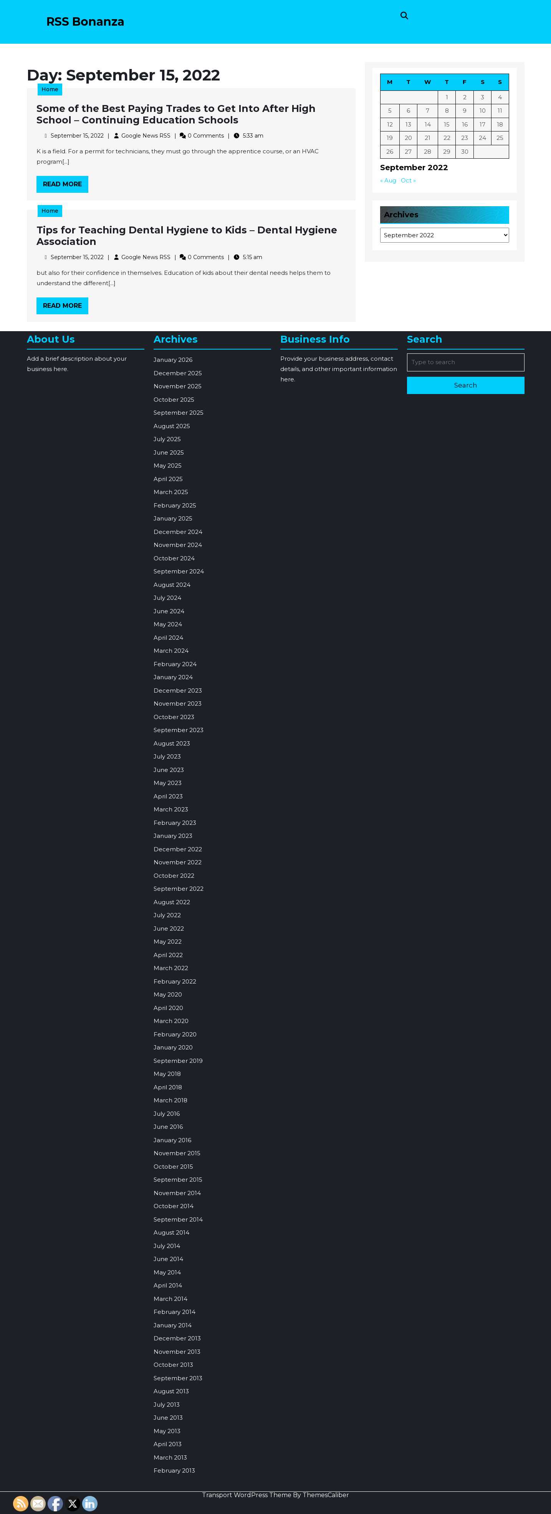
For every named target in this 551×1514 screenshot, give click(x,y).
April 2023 (168, 1058)
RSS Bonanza (85, 22)
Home (57, 92)
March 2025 (171, 754)
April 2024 (168, 899)
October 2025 (174, 661)
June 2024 (169, 873)
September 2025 (179, 674)
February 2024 (175, 926)
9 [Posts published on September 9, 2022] (464, 111)
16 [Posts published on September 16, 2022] (464, 125)
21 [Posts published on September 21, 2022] (428, 138)
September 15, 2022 (83, 136)
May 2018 (167, 1336)
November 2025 (178, 648)
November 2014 (177, 1455)
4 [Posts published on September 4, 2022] (499, 98)
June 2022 (169, 1190)
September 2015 (178, 1441)
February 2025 (175, 767)
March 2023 (171, 1071)
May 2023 (168, 1045)
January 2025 (173, 780)
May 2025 (168, 727)
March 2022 (171, 1230)
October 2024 (174, 820)
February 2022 (175, 1243)
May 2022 (168, 1203)
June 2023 (169, 1032)
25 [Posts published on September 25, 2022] (498, 138)
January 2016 (172, 1402)
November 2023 (178, 965)
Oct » (409, 180)
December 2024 (178, 794)
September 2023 (179, 992)
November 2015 (177, 1415)
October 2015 (173, 1428)
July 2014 (167, 1508)
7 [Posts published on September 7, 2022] (428, 111)
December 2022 (178, 1111)
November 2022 (178, 1124)
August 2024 (172, 847)
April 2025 (168, 741)
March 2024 (171, 912)
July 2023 (167, 1018)
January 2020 (173, 1309)
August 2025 (172, 688)
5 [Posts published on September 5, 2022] (391, 111)
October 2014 (174, 1468)
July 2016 (167, 1375)
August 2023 (172, 1005)
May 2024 (168, 886)
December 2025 (178, 635)
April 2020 (168, 1270)
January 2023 (173, 1098)
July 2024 (167, 860)
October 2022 (174, 1137)
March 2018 (170, 1362)
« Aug (389, 180)
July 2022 (167, 1177)
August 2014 (171, 1494)
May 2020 (168, 1256)
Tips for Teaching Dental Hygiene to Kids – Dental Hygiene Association (187, 237)
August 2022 (172, 1164)
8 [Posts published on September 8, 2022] (447, 111)
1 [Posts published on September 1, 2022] (447, 98)
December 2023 (178, 952)
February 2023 (175, 1085)
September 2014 (178, 1481)
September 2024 (179, 833)
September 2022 (179, 1150)
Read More (71, 184)
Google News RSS (148, 136)
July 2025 (167, 701)
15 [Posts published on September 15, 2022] (447, 125)
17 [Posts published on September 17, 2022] (482, 125)
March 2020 (171, 1283)
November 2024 (178, 807)
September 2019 (178, 1323)
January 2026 (173, 622)
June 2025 (169, 714)
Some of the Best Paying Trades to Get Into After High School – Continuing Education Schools (177, 115)
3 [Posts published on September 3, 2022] (481, 98)
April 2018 (168, 1349)
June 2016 (168, 1388)
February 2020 (175, 1296)
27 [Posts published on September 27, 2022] (409, 151)
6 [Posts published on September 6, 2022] (409, 111)
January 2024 (173, 939)
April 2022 (168, 1217)
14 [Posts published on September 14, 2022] (428, 125)
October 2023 (174, 979)
